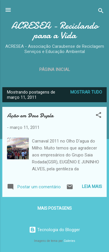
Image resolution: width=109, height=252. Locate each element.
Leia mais (92, 186)
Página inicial (54, 69)
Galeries (69, 241)
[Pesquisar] (100, 12)
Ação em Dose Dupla (30, 115)
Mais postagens (54, 208)
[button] (98, 116)
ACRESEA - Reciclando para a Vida (54, 30)
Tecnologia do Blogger (54, 229)
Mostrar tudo (86, 92)
